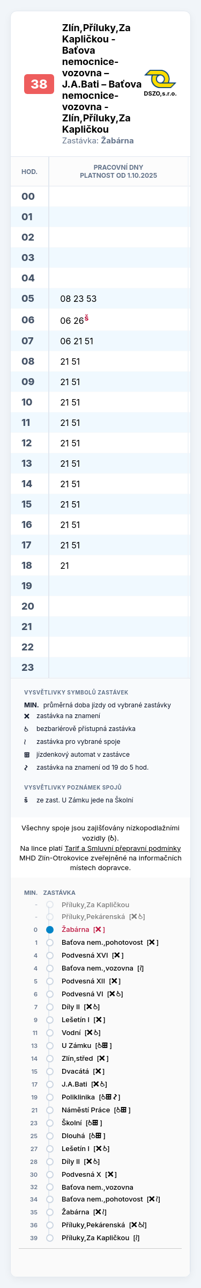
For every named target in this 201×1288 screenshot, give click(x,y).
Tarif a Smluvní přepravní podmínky (122, 848)
